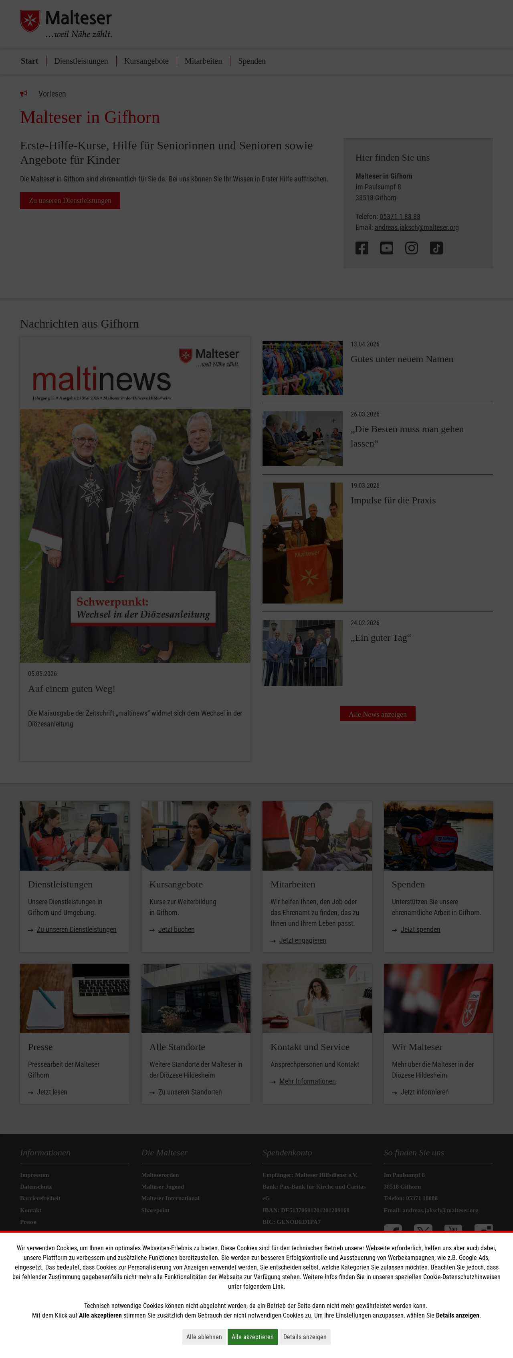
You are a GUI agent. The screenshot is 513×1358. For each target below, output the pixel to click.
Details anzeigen (307, 1337)
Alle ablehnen (206, 1337)
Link (278, 1286)
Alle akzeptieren (255, 1337)
